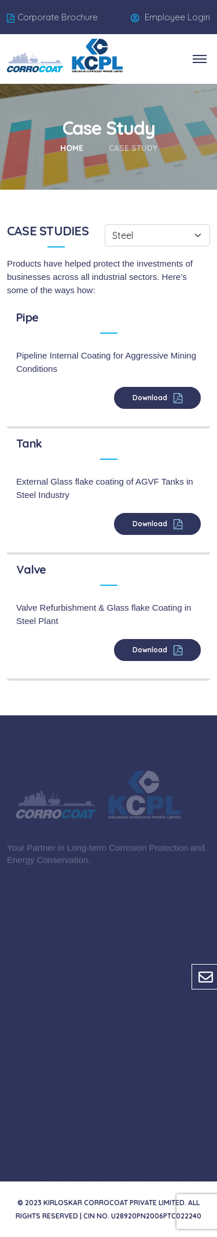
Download (151, 397)
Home (71, 148)
